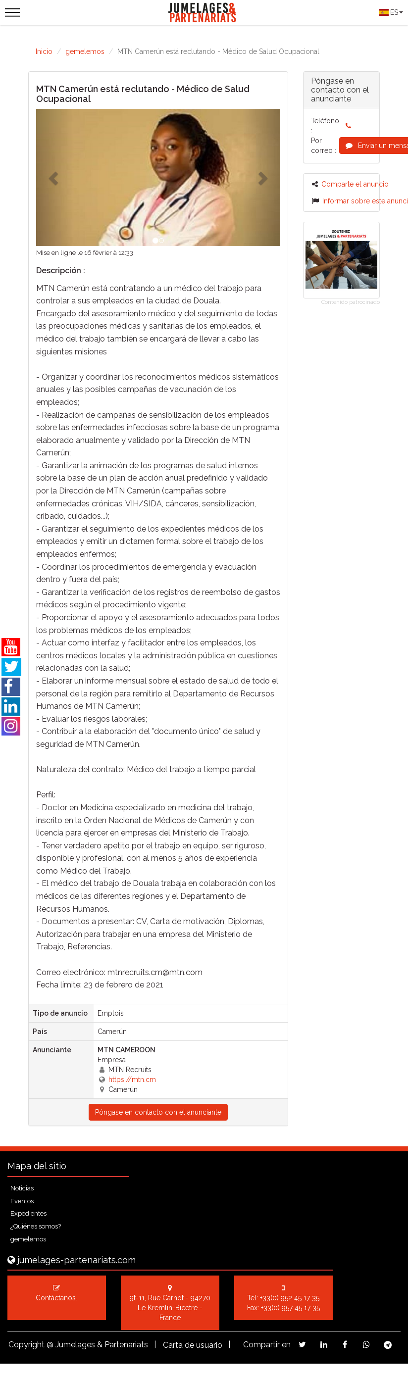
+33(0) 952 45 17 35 (289, 1298)
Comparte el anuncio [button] (350, 184)
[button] (54, 177)
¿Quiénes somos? (35, 1226)
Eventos (22, 1201)
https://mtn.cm (132, 1079)
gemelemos (84, 51)
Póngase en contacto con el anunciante (158, 1112)
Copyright (26, 1344)
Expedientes (28, 1213)
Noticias (22, 1188)
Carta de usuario (192, 1345)
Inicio (44, 51)
